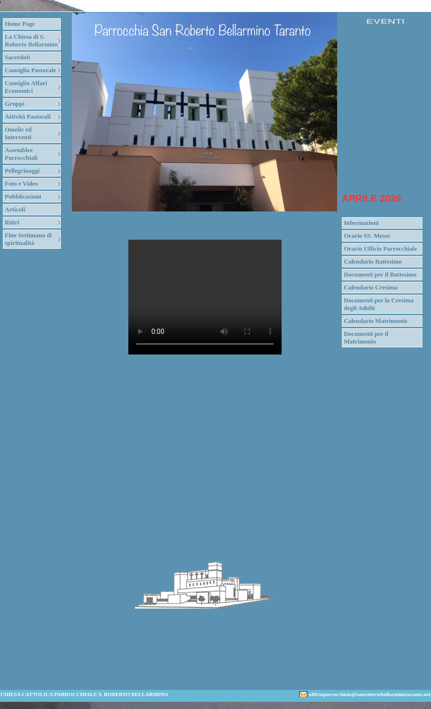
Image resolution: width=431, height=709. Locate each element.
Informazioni (361, 222)
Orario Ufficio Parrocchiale (380, 248)
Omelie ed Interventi (18, 133)
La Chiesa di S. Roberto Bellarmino (31, 40)
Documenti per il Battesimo (380, 274)
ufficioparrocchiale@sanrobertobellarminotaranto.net (370, 694)
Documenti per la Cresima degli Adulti (379, 304)
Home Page (20, 23)
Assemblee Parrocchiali (21, 153)
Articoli (15, 209)
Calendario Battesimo (373, 261)
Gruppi (14, 103)
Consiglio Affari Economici (26, 86)
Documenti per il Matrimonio (366, 337)
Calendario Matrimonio (376, 320)
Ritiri (12, 222)
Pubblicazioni (23, 196)
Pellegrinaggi (22, 170)
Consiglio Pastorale (30, 70)
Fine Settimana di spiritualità (28, 239)
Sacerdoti (17, 57)
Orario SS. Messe (367, 235)
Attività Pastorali (28, 116)
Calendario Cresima (370, 287)
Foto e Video (21, 183)
